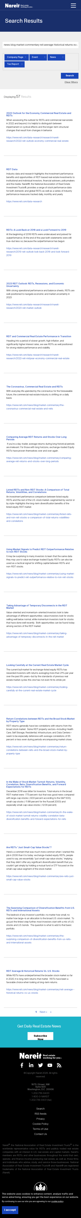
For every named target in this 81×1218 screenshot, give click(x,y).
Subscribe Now (40, 1037)
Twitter (40, 1065)
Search (40, 1109)
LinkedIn (31, 1065)
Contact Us (40, 1134)
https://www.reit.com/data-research (24, 201)
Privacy (40, 1119)
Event (35, 57)
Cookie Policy (40, 1124)
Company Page (15, 57)
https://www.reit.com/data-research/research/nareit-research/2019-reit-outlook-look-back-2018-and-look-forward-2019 (38, 252)
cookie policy (57, 1202)
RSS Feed (59, 1065)
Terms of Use (40, 1129)
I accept (10, 1210)
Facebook (21, 1065)
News (53, 57)
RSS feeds (41, 1114)
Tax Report (13, 64)
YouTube (49, 1065)
